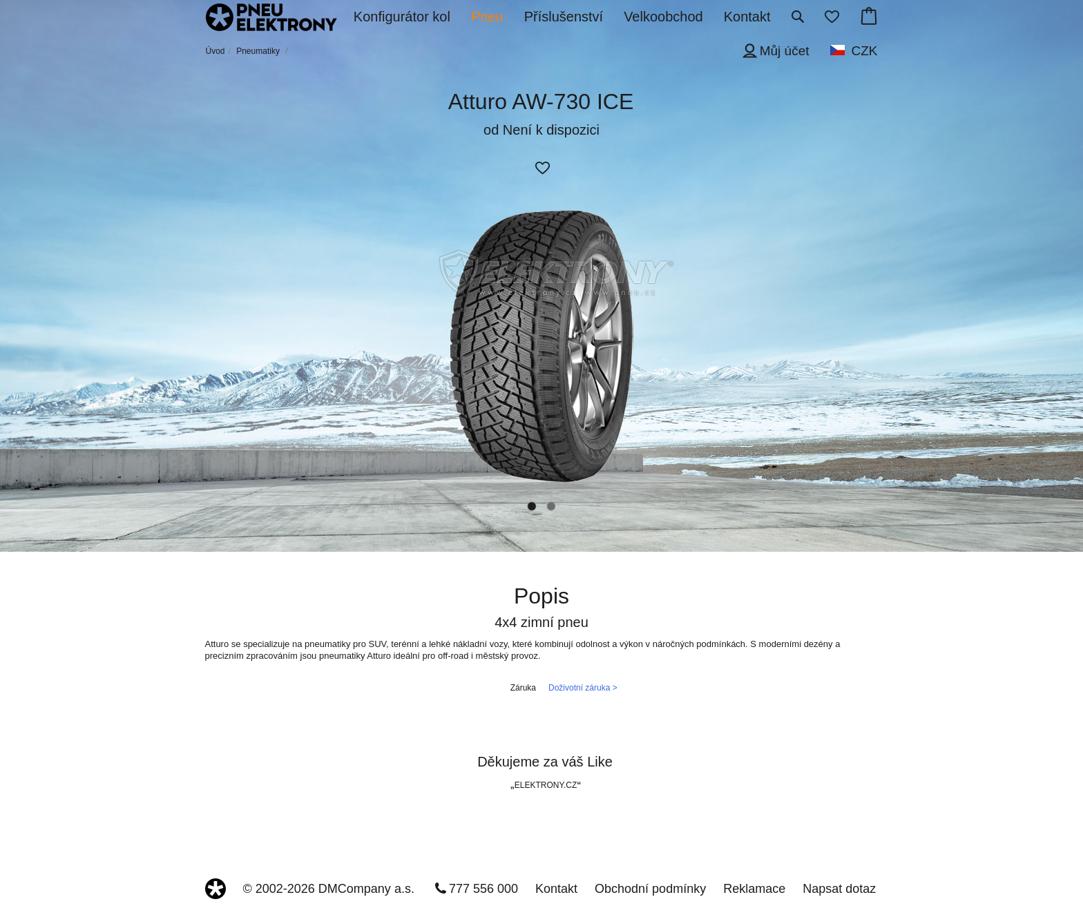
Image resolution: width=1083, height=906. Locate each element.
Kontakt (556, 889)
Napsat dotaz (839, 889)
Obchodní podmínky (650, 889)
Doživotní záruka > (582, 688)
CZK (865, 51)
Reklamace (754, 889)
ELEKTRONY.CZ (546, 785)
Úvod (215, 51)
